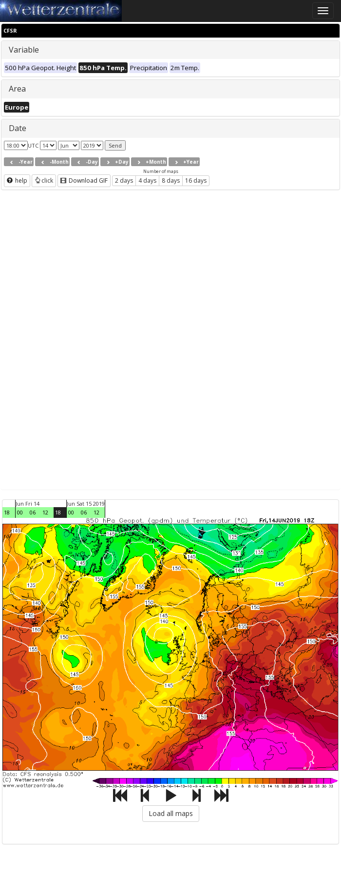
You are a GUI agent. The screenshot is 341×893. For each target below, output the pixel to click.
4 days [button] (147, 180)
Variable (24, 49)
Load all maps (171, 813)
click (44, 180)
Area (17, 88)
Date (17, 128)
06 (33, 512)
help (17, 180)
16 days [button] (196, 180)
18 (7, 512)
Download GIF (84, 180)
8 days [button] (171, 180)
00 (20, 512)
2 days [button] (124, 180)
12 (45, 512)
